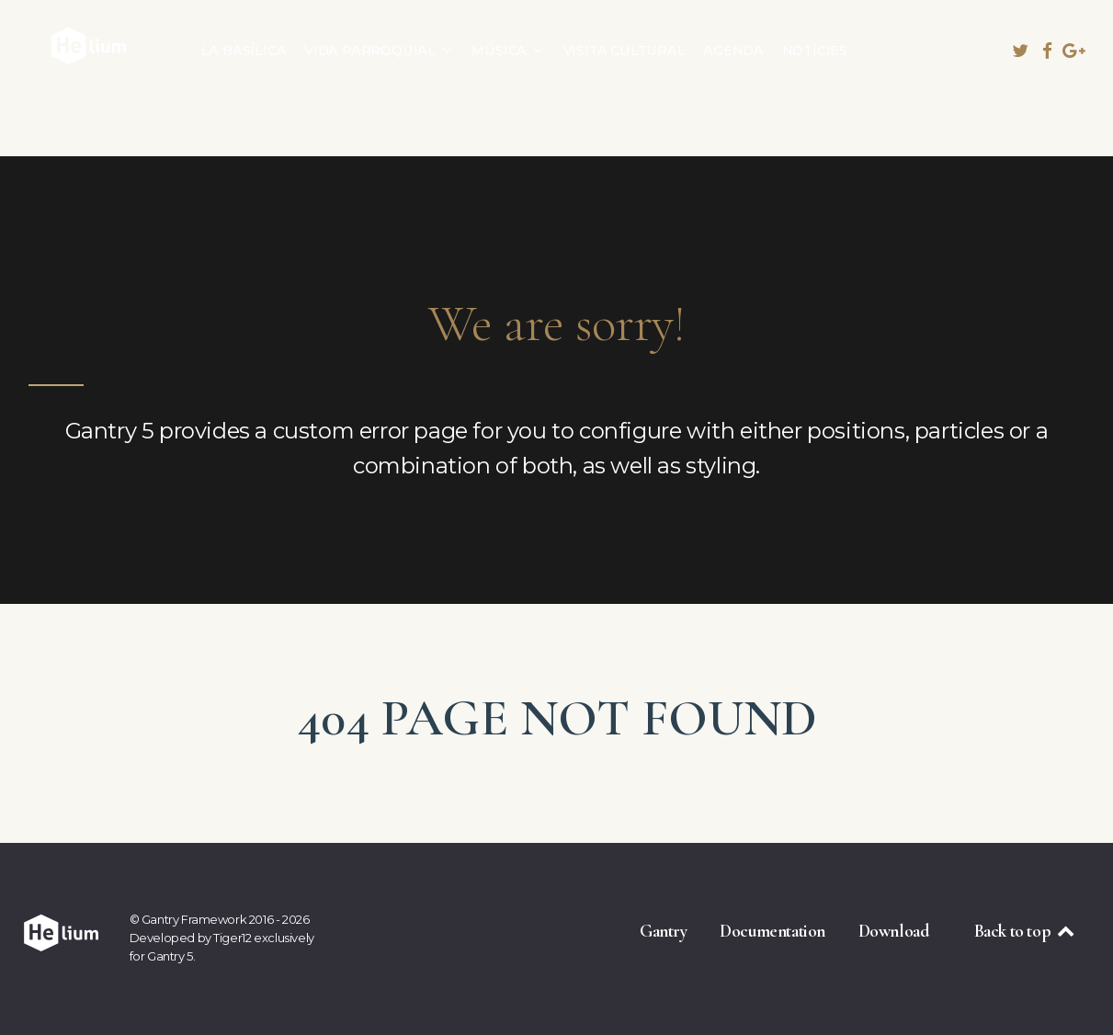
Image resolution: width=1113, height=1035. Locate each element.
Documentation (772, 931)
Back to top (1025, 931)
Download (893, 931)
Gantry (663, 931)
